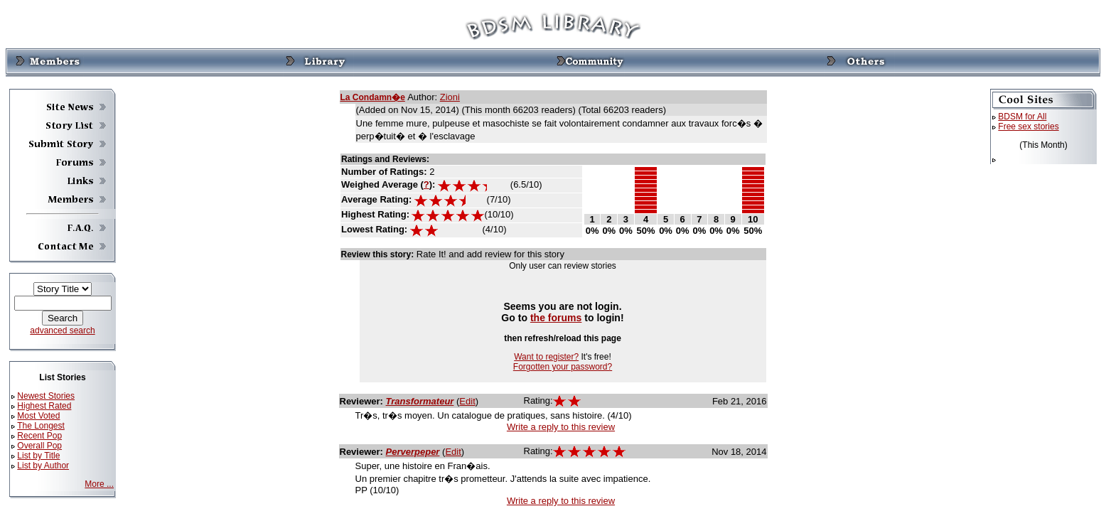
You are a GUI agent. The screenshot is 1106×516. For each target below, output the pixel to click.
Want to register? (546, 357)
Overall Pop (39, 446)
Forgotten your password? (562, 367)
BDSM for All (1022, 117)
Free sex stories (1028, 126)
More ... (99, 484)
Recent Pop (39, 436)
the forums (556, 317)
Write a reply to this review (561, 426)
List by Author (43, 466)
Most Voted (38, 416)
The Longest (41, 426)
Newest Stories (46, 396)
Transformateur (420, 401)
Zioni (450, 97)
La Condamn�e (372, 97)
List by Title (38, 456)
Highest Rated (44, 406)
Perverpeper (413, 451)
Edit (467, 401)
